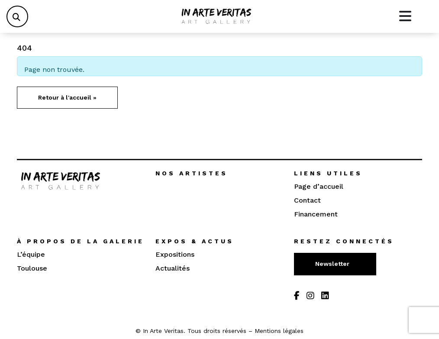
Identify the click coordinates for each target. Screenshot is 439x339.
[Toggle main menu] (405, 16)
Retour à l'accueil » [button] (67, 97)
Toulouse (32, 268)
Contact (307, 200)
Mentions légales (279, 330)
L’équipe (31, 254)
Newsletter (333, 263)
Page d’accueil (318, 186)
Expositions (174, 254)
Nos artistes (191, 173)
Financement (316, 214)
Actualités (172, 268)
